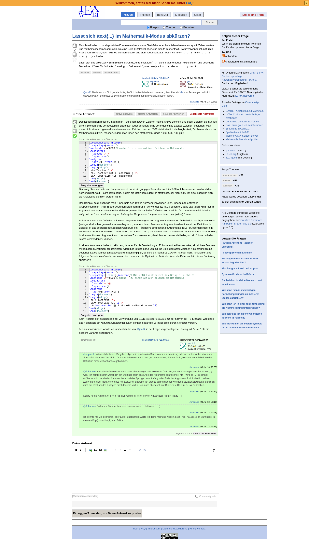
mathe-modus (111, 72)
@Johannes (89, 390)
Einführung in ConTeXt (237, 128)
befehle (97, 72)
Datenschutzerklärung (174, 546)
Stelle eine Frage (253, 14)
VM (181, 92)
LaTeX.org (231, 154)
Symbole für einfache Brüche (238, 274)
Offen (197, 14)
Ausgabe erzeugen (92, 194)
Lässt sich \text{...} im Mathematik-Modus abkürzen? (131, 36)
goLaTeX (230, 150)
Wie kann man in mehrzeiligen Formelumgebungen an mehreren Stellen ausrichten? (241, 294)
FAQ (143, 546)
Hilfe (192, 546)
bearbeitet (155, 78)
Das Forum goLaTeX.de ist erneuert (244, 125)
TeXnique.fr (232, 157)
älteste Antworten (148, 114)
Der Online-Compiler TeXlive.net (243, 121)
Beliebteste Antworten (202, 114)
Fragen (128, 14)
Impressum (154, 546)
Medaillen (181, 14)
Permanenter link (88, 358)
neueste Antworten (173, 114)
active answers (124, 114)
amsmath (85, 72)
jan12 (190, 81)
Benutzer (162, 14)
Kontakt (201, 546)
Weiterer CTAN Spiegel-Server (242, 135)
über (135, 546)
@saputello (89, 372)
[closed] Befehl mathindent (237, 252)
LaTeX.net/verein (245, 95)
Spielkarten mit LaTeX (237, 132)
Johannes (194, 385)
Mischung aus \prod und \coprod (240, 268)
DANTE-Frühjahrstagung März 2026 (245, 111)
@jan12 (87, 92)
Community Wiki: (208, 514)
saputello (154, 81)
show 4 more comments (205, 452)
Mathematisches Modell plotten (242, 139)
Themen (145, 14)
